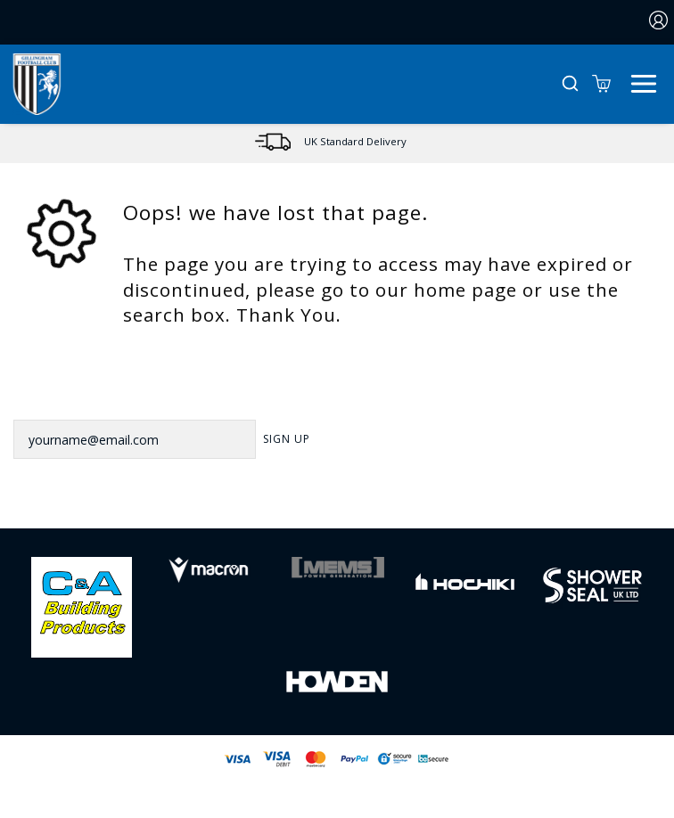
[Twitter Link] (314, 500)
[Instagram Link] (360, 500)
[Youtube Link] (406, 500)
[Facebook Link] (266, 500)
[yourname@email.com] (134, 439)
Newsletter (54, 395)
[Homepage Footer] (81, 605)
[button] (570, 84)
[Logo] (37, 82)
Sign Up (286, 438)
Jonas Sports (427, 788)
